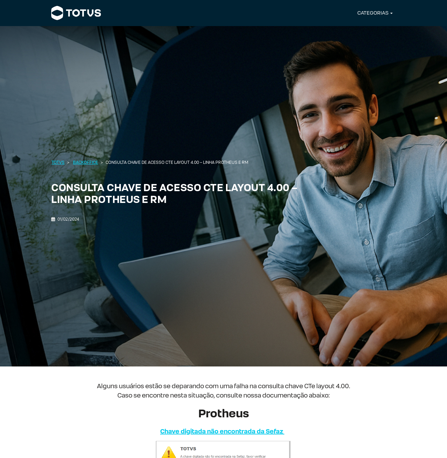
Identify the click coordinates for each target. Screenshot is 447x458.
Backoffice (85, 162)
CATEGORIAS (373, 13)
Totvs (58, 162)
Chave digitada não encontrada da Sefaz (222, 431)
